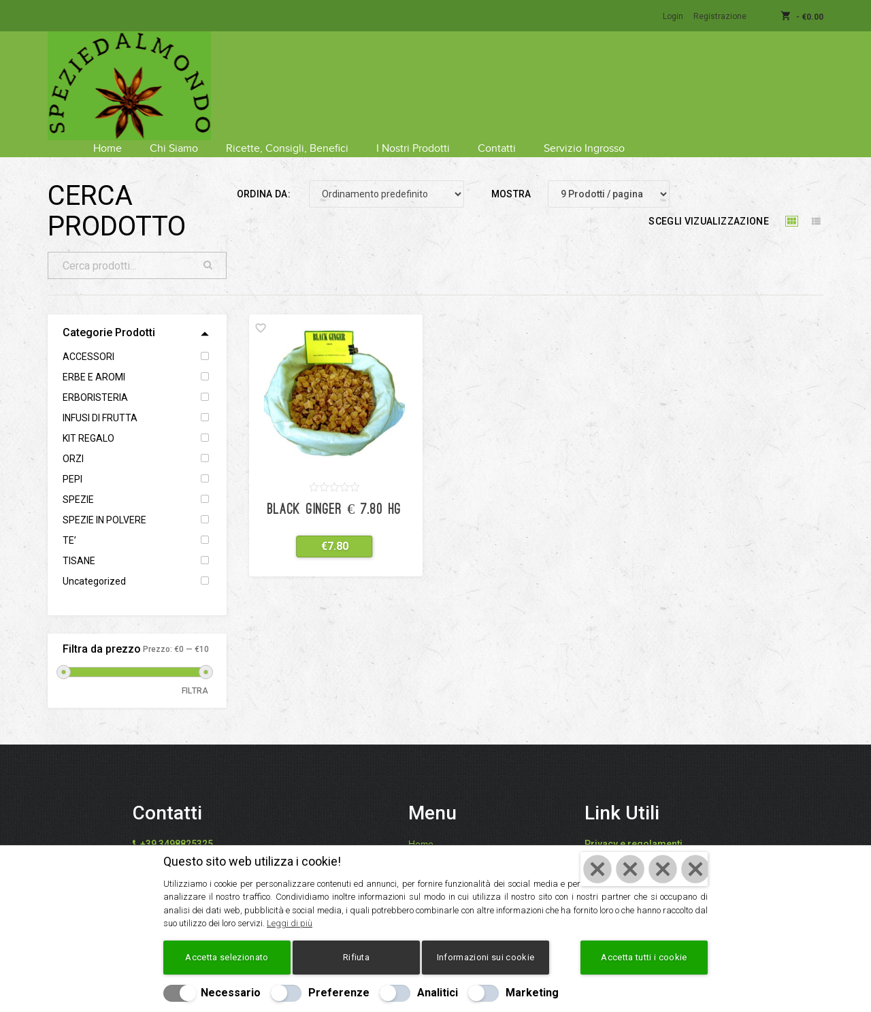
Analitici (437, 992)
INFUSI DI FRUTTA (100, 400)
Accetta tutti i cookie (644, 957)
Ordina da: (264, 177)
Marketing (532, 992)
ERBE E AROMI (94, 360)
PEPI (72, 462)
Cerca (208, 248)
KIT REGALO (88, 421)
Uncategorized (94, 564)
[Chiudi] (644, 869)
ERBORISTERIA (95, 380)
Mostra (511, 177)
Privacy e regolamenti (634, 826)
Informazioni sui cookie (485, 957)
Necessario (231, 992)
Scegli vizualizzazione (708, 204)
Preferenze (338, 992)
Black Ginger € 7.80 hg (334, 493)
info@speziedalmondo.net (204, 843)
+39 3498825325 (176, 826)
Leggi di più (289, 923)
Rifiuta (356, 957)
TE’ (69, 523)
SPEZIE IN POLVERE (104, 502)
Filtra (195, 674)
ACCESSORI (88, 339)
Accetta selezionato (226, 957)
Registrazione (719, 16)
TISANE (79, 543)
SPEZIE (78, 482)
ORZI (73, 441)
